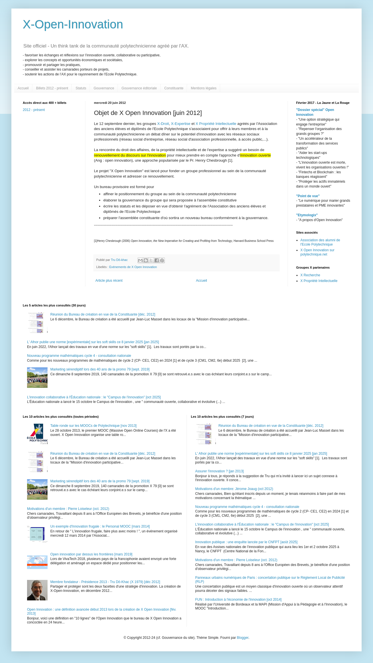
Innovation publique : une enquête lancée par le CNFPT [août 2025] (246, 542)
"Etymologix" (307, 215)
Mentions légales (203, 88)
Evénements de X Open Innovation (133, 267)
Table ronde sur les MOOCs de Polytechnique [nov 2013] (93, 426)
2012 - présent (34, 110)
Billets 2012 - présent (52, 88)
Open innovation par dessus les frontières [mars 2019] (91, 554)
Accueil (23, 88)
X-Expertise (180, 124)
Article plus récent (108, 281)
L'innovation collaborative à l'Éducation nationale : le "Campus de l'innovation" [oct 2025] (94, 397)
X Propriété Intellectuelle (216, 124)
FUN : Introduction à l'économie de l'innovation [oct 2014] (238, 600)
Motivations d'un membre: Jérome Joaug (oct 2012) (234, 489)
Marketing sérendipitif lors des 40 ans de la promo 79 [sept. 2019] (99, 369)
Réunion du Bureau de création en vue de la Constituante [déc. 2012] (102, 314)
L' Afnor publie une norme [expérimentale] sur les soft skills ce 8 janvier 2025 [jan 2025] (93, 342)
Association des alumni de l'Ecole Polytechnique (320, 242)
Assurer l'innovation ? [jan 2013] (219, 471)
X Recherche (310, 275)
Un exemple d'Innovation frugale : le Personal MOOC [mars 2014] (100, 526)
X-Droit (163, 124)
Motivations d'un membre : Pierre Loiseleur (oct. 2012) (68, 509)
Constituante (173, 88)
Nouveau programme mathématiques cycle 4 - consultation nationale (79, 356)
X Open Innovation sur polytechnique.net (317, 252)
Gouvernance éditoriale (139, 88)
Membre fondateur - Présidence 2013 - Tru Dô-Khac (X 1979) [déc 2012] (105, 582)
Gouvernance (104, 88)
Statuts (80, 88)
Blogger (243, 638)
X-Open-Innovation (73, 24)
